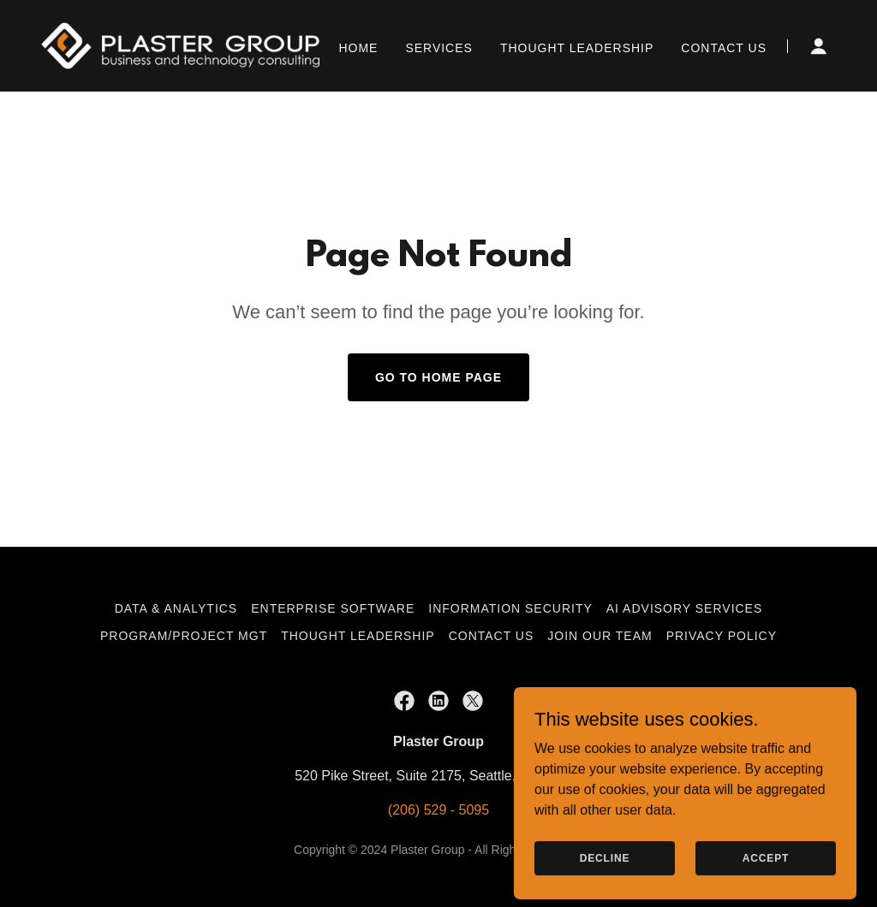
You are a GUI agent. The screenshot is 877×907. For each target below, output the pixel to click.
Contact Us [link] (724, 48)
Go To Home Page (438, 377)
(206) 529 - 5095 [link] (438, 810)
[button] (819, 46)
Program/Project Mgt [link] (183, 636)
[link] (180, 45)
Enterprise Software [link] (333, 608)
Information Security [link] (510, 608)
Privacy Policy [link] (721, 636)
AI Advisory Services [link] (684, 608)
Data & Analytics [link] (176, 608)
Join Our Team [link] (599, 636)
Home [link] (358, 48)
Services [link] (439, 48)
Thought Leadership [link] (576, 48)
